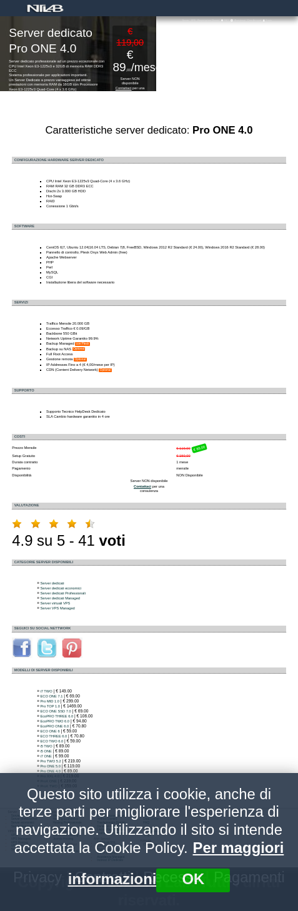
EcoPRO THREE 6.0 (56, 716)
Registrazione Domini (208, 20)
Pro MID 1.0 (49, 701)
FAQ (225, 20)
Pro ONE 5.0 (50, 766)
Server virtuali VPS (55, 603)
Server (185, 20)
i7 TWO (46, 691)
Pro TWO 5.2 (50, 761)
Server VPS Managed (57, 608)
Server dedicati (52, 583)
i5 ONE (45, 751)
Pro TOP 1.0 (49, 706)
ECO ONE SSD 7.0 (55, 711)
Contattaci (124, 88)
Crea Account (254, 20)
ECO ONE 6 (49, 731)
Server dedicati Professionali (62, 593)
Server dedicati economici (60, 588)
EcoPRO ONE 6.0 (54, 726)
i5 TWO (46, 746)
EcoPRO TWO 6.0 (54, 721)
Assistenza (238, 20)
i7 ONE (45, 756)
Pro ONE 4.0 (50, 771)
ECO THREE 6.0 (53, 736)
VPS (193, 20)
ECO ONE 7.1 (51, 696)
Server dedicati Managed (60, 598)
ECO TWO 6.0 (51, 741)
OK (193, 878)
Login (267, 20)
